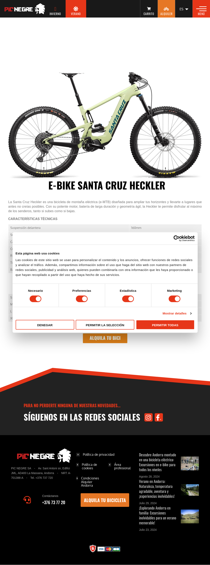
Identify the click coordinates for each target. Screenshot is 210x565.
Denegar (44, 325)
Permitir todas (165, 325)
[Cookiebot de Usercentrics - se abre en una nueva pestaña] (177, 238)
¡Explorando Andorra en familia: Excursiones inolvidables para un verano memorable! (157, 515)
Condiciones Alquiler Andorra (90, 481)
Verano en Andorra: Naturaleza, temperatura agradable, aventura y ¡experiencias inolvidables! (157, 489)
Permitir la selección (105, 325)
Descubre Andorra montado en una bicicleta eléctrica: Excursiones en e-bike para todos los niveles (157, 462)
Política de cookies (89, 466)
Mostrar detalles (174, 313)
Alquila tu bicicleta (105, 500)
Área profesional (122, 466)
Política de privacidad (98, 454)
